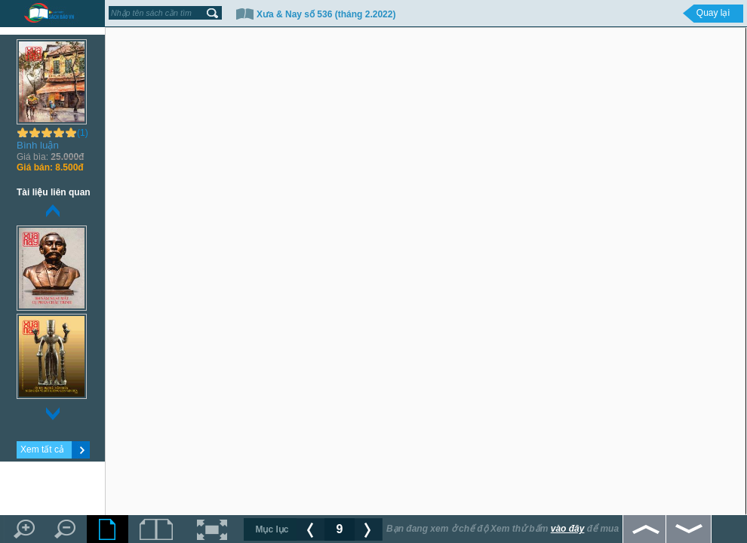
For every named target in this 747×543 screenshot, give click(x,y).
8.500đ (50, 167)
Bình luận (38, 145)
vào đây (568, 528)
